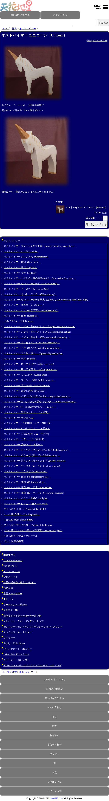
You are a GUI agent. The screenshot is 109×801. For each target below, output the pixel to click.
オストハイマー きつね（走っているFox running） (30, 294)
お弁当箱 (8, 588)
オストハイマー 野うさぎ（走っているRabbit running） (32, 466)
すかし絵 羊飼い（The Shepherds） (22, 514)
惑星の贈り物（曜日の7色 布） (19, 582)
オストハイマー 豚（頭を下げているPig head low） (30, 369)
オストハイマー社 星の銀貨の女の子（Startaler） (30, 407)
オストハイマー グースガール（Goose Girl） (27, 289)
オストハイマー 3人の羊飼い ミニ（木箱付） (27, 423)
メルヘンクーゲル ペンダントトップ (23, 621)
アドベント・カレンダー (16, 660)
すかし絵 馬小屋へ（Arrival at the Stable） (25, 509)
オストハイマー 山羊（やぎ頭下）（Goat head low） (31, 310)
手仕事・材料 (54, 744)
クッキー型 (9, 638)
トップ (5, 28)
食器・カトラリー (12, 593)
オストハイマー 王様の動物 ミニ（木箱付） (27, 434)
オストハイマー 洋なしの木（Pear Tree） (25, 391)
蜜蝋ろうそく (10, 577)
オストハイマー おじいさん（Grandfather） (26, 256)
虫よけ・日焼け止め (14, 643)
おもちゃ (54, 735)
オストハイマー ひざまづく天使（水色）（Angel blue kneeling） (37, 396)
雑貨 (14, 28)
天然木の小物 (10, 610)
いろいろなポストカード (16, 654)
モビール (8, 599)
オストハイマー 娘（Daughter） (20, 267)
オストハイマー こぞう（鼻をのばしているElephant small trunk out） (39, 326)
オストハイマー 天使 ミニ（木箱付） (23, 444)
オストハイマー (27, 28)
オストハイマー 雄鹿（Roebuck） (21, 315)
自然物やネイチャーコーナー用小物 (22, 615)
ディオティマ (54, 782)
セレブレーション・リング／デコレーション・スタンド (33, 626)
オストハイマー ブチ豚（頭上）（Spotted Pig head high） (33, 353)
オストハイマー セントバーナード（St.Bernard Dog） (32, 283)
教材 (54, 716)
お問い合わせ (60, 15)
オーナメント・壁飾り (15, 604)
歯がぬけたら (10, 566)
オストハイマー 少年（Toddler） (21, 273)
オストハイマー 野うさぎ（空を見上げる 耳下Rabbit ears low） (37, 450)
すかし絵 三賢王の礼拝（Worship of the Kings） (28, 525)
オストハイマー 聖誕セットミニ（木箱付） (26, 412)
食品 (54, 772)
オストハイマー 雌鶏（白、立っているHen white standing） (34, 493)
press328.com (56, 798)
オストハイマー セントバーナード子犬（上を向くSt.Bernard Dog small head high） (46, 299)
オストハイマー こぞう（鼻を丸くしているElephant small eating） (38, 332)
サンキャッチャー (12, 560)
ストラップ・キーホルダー (17, 632)
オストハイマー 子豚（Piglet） (20, 358)
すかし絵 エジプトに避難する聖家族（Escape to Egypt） (33, 530)
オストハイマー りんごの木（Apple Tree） (26, 375)
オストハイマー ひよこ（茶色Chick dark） (26, 503)
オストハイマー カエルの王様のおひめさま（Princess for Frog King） (40, 278)
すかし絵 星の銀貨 (13, 541)
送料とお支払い (54, 688)
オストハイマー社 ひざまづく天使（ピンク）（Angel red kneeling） (40, 401)
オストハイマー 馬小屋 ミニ (19, 417)
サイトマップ (54, 791)
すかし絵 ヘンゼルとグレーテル (21, 536)
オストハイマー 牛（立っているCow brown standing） (32, 342)
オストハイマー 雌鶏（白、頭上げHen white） (28, 487)
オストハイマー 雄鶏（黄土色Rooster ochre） (27, 476)
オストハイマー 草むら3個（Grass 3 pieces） (27, 385)
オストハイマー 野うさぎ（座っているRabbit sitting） (32, 455)
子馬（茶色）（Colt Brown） (19, 321)
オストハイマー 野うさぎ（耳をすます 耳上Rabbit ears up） (35, 460)
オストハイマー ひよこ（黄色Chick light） (26, 498)
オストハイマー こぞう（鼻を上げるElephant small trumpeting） (37, 337)
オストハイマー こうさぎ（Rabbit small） (25, 471)
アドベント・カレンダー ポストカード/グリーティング (32, 665)
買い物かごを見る (20, 15)
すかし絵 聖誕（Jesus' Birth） (19, 519)
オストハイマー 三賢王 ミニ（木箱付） (24, 439)
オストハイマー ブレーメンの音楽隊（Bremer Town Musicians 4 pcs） (40, 246)
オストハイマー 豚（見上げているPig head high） (29, 364)
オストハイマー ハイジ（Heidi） (21, 251)
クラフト (54, 754)
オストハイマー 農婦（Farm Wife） (22, 262)
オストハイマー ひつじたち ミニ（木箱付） (27, 428)
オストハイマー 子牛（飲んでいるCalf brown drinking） (33, 348)
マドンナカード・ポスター (17, 649)
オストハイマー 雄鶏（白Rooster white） (25, 482)
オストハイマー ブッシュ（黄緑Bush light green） (30, 380)
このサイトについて (54, 679)
